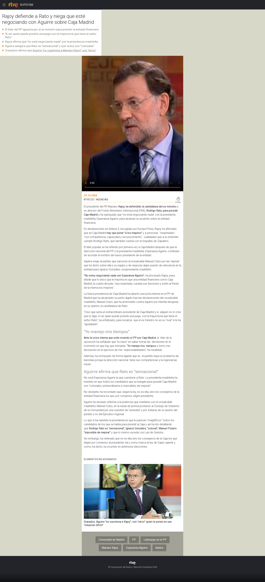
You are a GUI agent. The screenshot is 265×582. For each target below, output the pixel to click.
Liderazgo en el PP (155, 539)
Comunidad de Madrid (111, 539)
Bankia (159, 547)
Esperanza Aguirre (137, 547)
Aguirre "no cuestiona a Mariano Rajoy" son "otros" (64, 50)
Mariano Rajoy (110, 547)
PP (134, 539)
